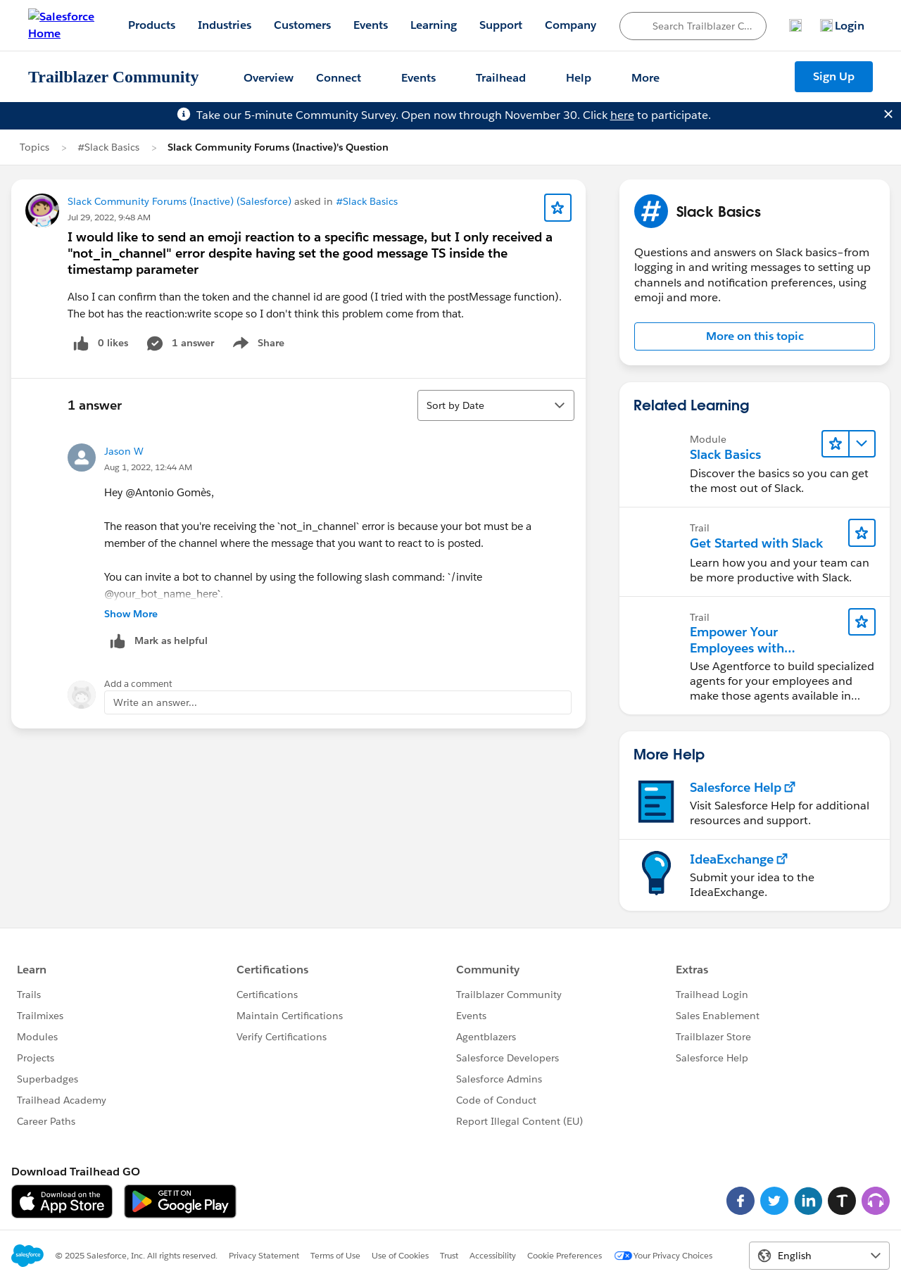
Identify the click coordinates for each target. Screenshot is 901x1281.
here (622, 115)
